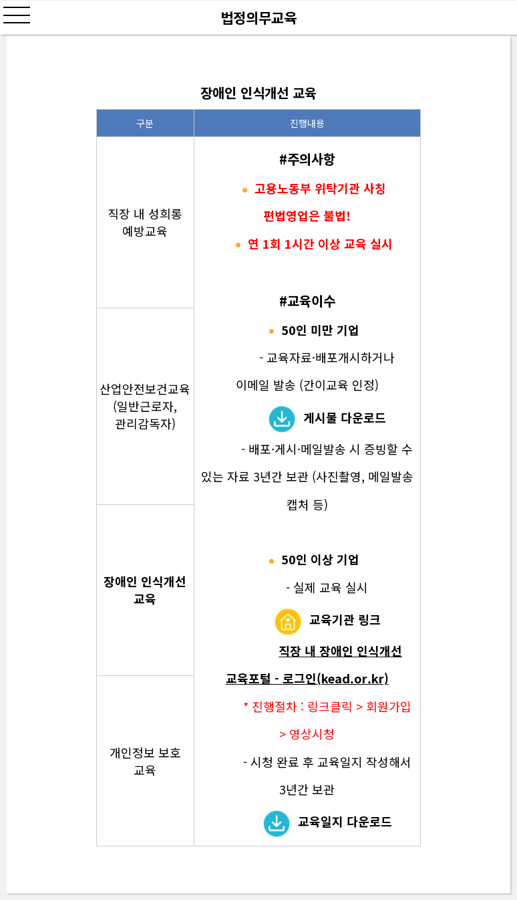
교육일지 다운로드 (345, 821)
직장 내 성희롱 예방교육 (145, 222)
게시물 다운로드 (344, 417)
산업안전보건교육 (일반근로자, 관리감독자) (145, 406)
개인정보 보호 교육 (145, 761)
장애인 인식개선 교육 (145, 589)
